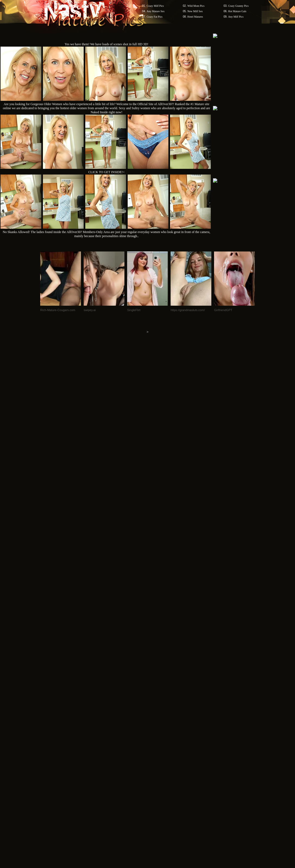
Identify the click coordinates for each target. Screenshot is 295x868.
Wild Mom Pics (196, 5)
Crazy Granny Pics (238, 5)
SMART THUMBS (157, 705)
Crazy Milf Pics (155, 5)
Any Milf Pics (236, 16)
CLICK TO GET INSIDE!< (106, 172)
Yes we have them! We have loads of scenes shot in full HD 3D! (106, 44)
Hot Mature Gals (237, 11)
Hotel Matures (195, 16)
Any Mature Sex (156, 11)
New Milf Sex (195, 11)
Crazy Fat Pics (154, 16)
